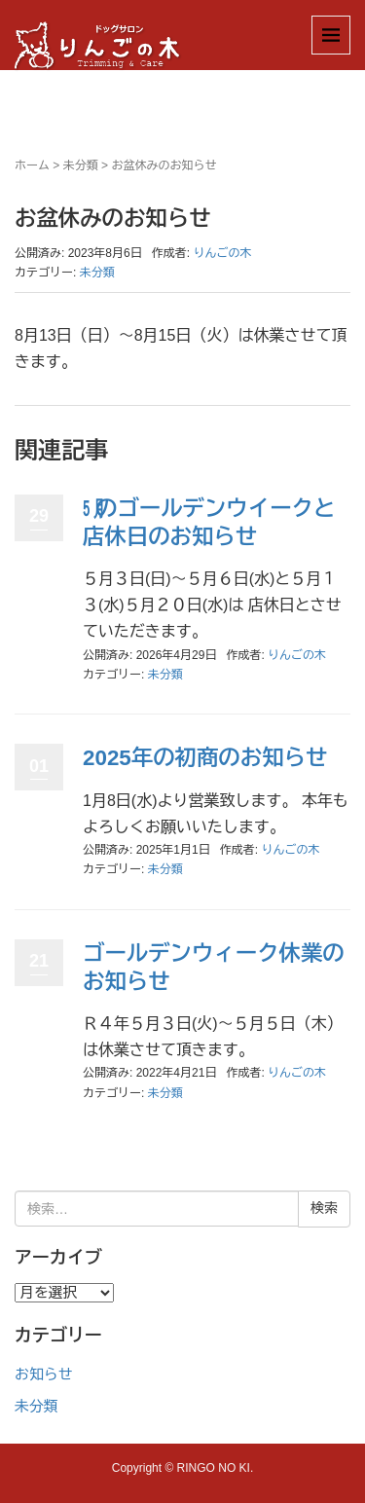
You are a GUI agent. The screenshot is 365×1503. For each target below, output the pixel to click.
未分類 (80, 165)
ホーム (32, 165)
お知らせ (44, 1374)
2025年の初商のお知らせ (205, 758)
